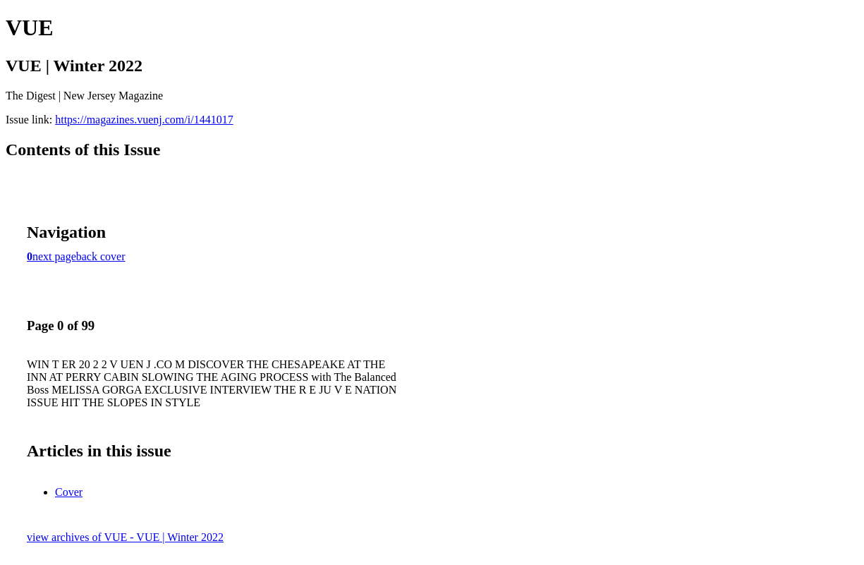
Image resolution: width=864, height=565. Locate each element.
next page (54, 256)
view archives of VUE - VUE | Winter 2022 (125, 537)
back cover (101, 256)
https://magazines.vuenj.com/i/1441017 (144, 120)
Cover (69, 492)
